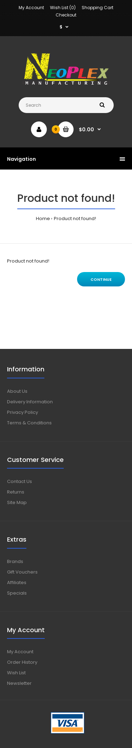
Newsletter (19, 683)
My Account (31, 8)
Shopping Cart (97, 8)
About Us (17, 391)
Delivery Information (30, 401)
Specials (17, 593)
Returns (15, 492)
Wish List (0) (63, 8)
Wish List (16, 672)
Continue (101, 279)
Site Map (17, 502)
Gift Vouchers (22, 572)
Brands (15, 561)
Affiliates (16, 582)
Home (43, 218)
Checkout (66, 15)
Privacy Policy (22, 412)
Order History (22, 662)
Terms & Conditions (29, 422)
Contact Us (19, 481)
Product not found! (75, 218)
